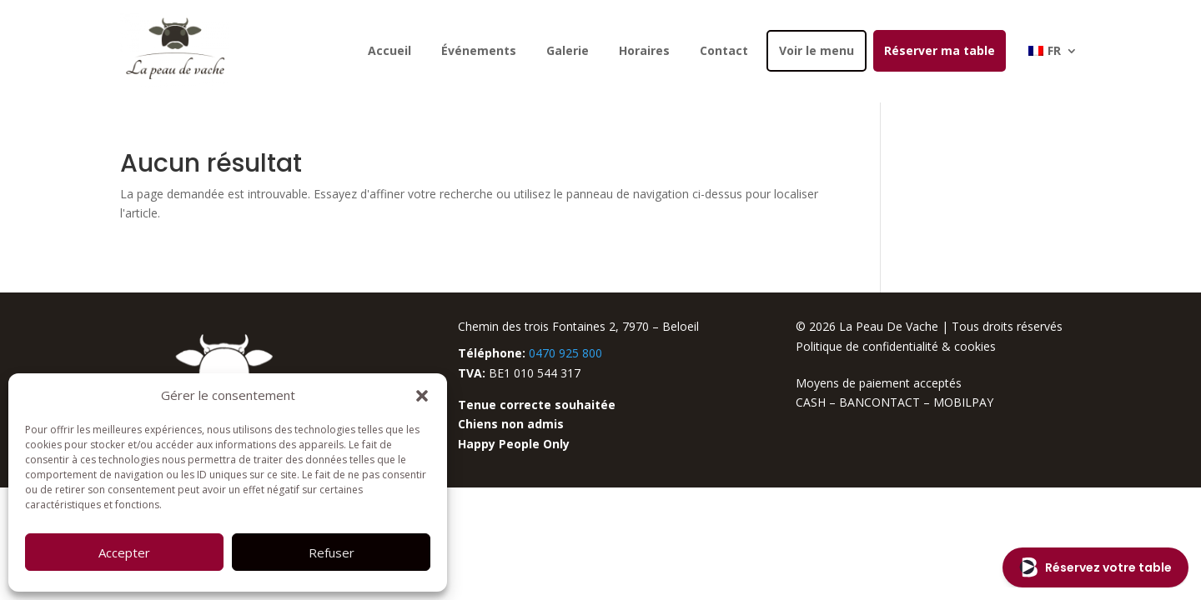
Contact (724, 50)
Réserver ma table (939, 50)
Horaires (644, 50)
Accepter (124, 552)
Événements (478, 50)
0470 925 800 (565, 353)
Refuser (331, 552)
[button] (422, 396)
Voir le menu (816, 50)
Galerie (567, 50)
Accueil (389, 50)
